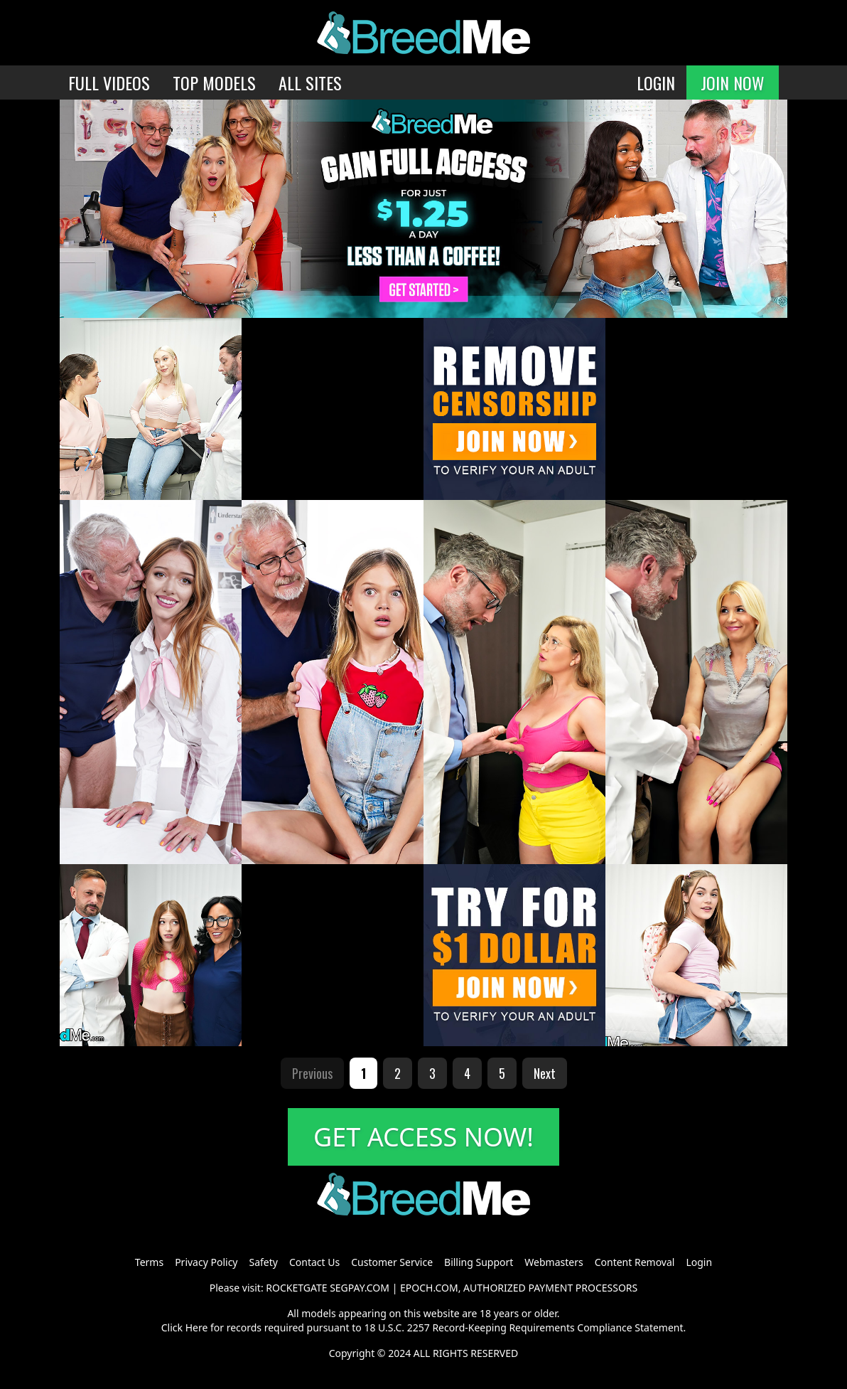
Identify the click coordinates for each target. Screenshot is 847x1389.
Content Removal (635, 1262)
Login (699, 1262)
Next (545, 1073)
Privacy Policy (206, 1262)
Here (196, 1327)
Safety (263, 1262)
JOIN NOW (733, 82)
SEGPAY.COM (359, 1287)
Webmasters (553, 1262)
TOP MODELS (214, 82)
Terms (149, 1262)
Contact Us (314, 1262)
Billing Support (478, 1262)
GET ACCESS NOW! (423, 1136)
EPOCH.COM (429, 1287)
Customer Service (392, 1262)
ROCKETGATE (296, 1287)
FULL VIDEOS (109, 82)
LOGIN (656, 82)
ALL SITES (310, 82)
